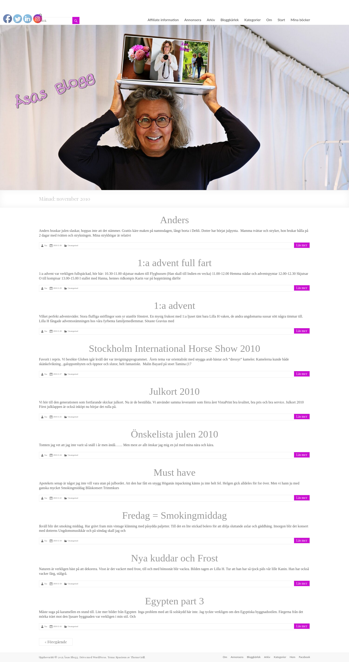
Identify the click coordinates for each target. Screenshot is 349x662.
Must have (175, 472)
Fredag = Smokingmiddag (174, 515)
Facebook (304, 657)
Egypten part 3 (174, 601)
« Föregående (56, 642)
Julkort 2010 (174, 391)
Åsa (45, 246)
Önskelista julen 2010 (174, 434)
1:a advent (174, 305)
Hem (292, 657)
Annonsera (192, 20)
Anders (174, 219)
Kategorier (252, 20)
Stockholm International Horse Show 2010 (174, 348)
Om (269, 20)
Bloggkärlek (230, 20)
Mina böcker (300, 20)
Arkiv (211, 20)
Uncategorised (73, 246)
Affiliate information (163, 20)
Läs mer (301, 245)
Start (281, 20)
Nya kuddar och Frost (174, 558)
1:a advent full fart (174, 262)
